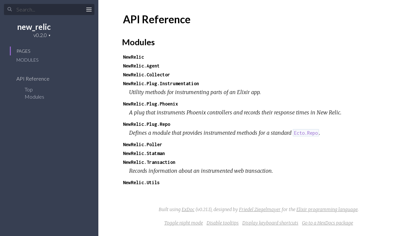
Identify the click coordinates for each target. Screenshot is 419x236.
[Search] (49, 9)
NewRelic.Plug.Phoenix (150, 104)
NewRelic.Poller (142, 144)
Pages (23, 51)
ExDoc (188, 209)
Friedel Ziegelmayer (260, 209)
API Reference (37, 78)
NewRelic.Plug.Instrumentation (161, 83)
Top (29, 89)
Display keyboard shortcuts (270, 223)
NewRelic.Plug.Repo (146, 124)
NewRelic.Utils (141, 182)
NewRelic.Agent (141, 66)
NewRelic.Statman (144, 153)
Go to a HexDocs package (327, 223)
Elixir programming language (327, 209)
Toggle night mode (183, 223)
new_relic (34, 26)
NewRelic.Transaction (149, 162)
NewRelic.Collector (146, 74)
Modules (27, 60)
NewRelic (133, 57)
